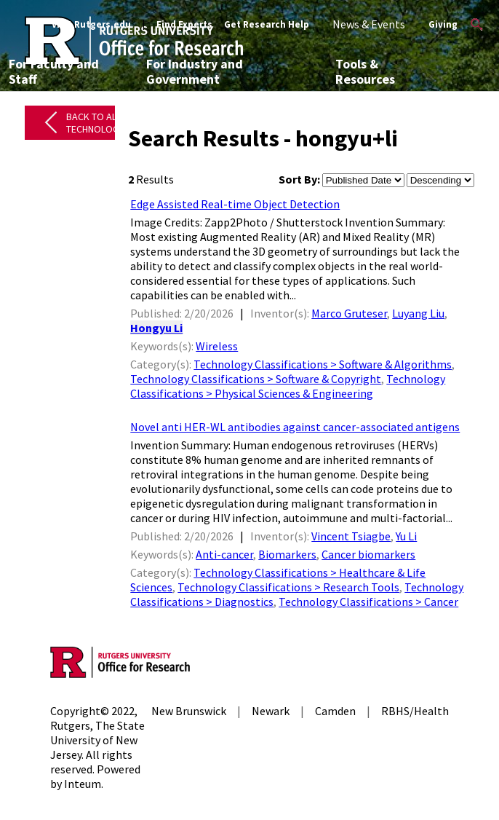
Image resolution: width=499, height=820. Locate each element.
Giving (443, 24)
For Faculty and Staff (54, 71)
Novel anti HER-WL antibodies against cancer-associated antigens (295, 426)
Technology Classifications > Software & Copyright (255, 378)
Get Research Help (266, 24)
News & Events (368, 24)
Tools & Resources (365, 71)
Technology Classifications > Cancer (368, 601)
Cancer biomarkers (368, 554)
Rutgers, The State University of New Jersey (97, 740)
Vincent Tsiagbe (351, 536)
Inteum (82, 783)
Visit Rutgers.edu (91, 24)
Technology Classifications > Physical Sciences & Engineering (287, 386)
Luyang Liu (418, 313)
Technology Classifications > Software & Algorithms (322, 364)
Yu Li (406, 536)
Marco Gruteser (349, 313)
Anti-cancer (224, 554)
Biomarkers (287, 554)
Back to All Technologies (99, 122)
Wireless (217, 346)
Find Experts (184, 24)
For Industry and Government (194, 71)
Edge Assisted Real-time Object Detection (235, 204)
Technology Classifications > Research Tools (288, 587)
